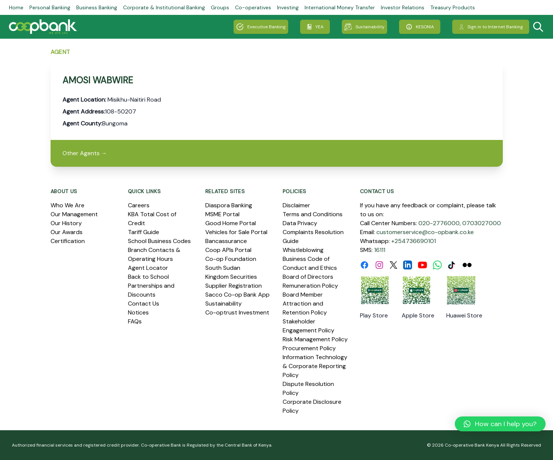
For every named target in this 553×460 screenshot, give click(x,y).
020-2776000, (439, 223)
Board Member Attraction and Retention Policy (305, 303)
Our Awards (67, 232)
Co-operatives (253, 7)
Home (16, 7)
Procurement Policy (309, 348)
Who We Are (67, 205)
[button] (500, 423)
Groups (220, 7)
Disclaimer (296, 205)
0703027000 (481, 223)
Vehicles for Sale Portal (236, 232)
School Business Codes (159, 241)
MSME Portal (222, 214)
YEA (315, 27)
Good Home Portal (230, 223)
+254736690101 (413, 241)
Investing (288, 7)
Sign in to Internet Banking (491, 27)
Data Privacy (300, 223)
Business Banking (96, 7)
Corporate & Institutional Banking (164, 7)
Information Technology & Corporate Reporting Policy (315, 366)
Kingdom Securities (231, 277)
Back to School (148, 277)
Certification (68, 241)
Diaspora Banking (228, 205)
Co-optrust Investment (237, 312)
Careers (138, 205)
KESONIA (419, 27)
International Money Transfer (340, 7)
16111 (379, 250)
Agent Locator (148, 268)
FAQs (135, 321)
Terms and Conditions (313, 214)
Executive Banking (261, 27)
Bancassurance (226, 241)
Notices (138, 312)
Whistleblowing (303, 250)
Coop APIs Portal (228, 250)
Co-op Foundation (230, 259)
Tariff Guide (143, 232)
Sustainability (364, 27)
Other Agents (84, 153)
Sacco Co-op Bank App (237, 294)
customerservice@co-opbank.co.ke (425, 232)
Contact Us (143, 303)
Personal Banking (49, 7)
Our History (66, 223)
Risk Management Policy (315, 339)
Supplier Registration (233, 286)
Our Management (74, 214)
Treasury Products (452, 7)
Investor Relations (402, 7)
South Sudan (222, 268)
